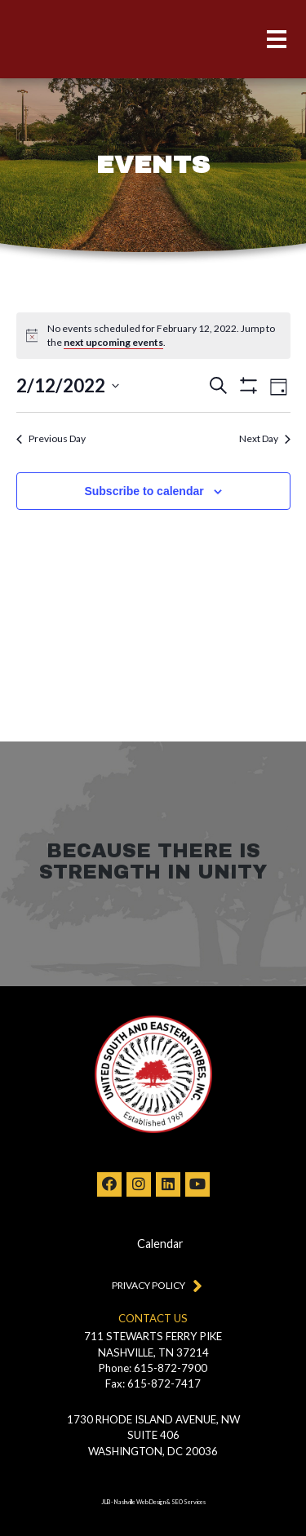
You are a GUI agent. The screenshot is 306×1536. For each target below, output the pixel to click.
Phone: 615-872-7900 (153, 1367)
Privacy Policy (153, 1285)
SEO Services (188, 1502)
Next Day (264, 438)
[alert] (163, 335)
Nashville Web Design (140, 1502)
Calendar (160, 1243)
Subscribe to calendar (143, 491)
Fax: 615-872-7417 (153, 1383)
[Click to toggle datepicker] (67, 385)
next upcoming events (113, 342)
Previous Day (51, 438)
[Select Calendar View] (278, 385)
